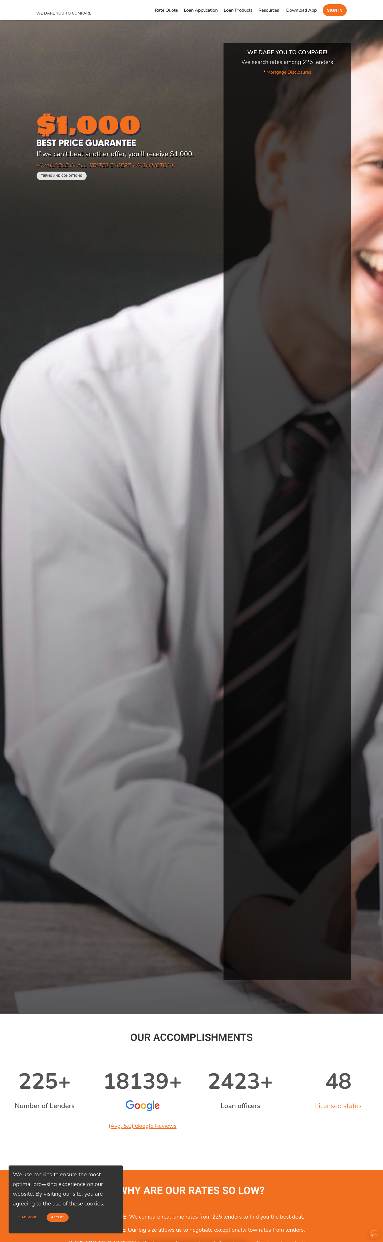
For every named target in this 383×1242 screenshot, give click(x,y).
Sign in (334, 10)
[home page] (79, 6)
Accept (57, 1217)
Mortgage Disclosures (288, 72)
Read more (27, 1217)
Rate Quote (166, 10)
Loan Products (238, 10)
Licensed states (338, 1105)
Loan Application (201, 10)
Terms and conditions (61, 176)
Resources (268, 10)
